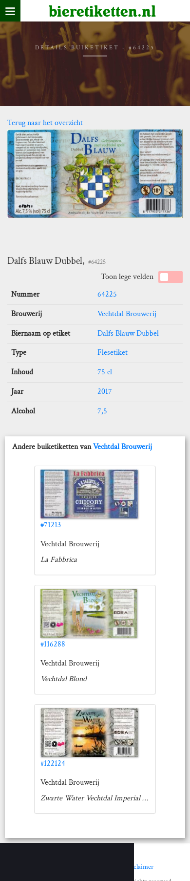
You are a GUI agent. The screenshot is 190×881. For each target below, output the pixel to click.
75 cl (104, 372)
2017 (104, 392)
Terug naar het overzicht (45, 123)
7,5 (102, 411)
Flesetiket (112, 352)
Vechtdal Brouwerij (126, 314)
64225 (107, 294)
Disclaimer (138, 866)
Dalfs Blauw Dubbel (128, 333)
